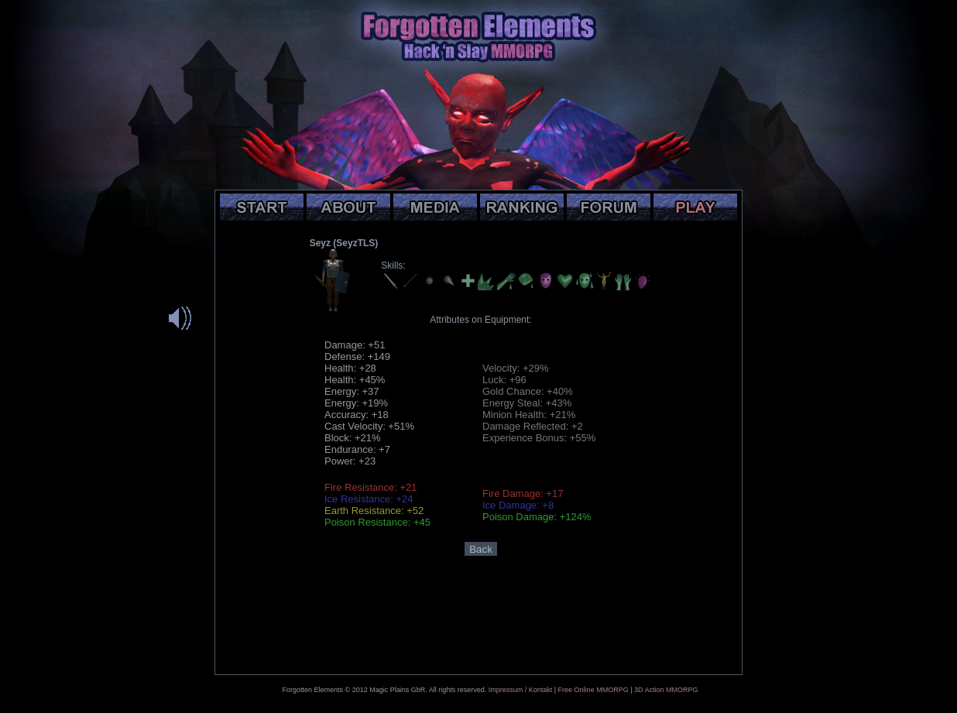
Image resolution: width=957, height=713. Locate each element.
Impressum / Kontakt (521, 690)
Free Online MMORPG (593, 690)
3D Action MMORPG (666, 690)
